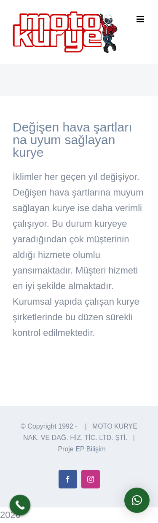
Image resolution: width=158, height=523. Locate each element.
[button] (137, 500)
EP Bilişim (90, 449)
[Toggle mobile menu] (141, 19)
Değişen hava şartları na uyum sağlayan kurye (72, 139)
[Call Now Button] (20, 505)
